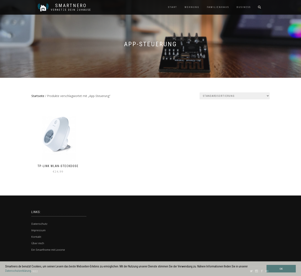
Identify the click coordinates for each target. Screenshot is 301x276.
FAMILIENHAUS (218, 7)
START (172, 7)
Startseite (37, 96)
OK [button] (281, 268)
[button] (33, 271)
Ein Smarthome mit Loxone (48, 250)
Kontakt (36, 237)
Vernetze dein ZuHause (71, 9)
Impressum (38, 230)
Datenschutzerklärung (18, 270)
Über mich (37, 243)
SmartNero (71, 5)
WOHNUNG (192, 7)
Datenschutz (39, 224)
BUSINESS (244, 7)
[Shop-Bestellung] (235, 95)
